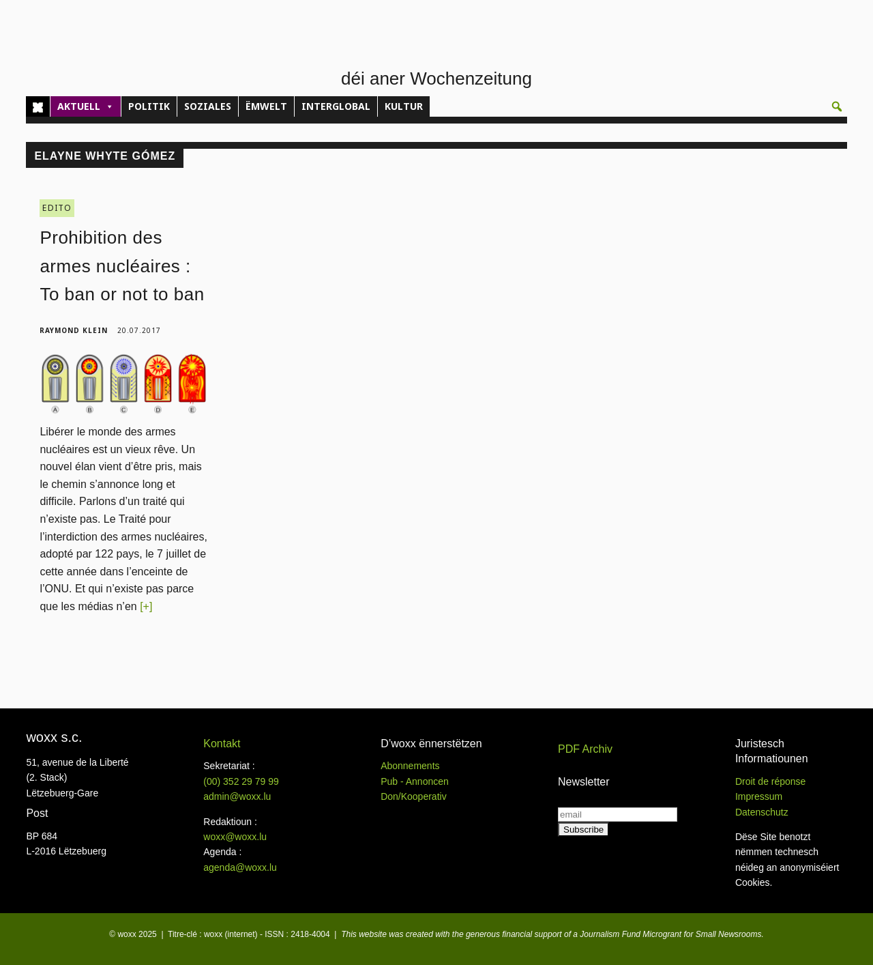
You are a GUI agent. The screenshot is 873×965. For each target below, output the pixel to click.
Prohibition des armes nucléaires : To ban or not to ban (122, 265)
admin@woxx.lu (237, 796)
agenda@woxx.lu (240, 867)
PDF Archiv (585, 749)
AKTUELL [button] (85, 106)
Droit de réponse (770, 781)
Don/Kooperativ (414, 796)
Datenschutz (761, 812)
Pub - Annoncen (415, 781)
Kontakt (221, 743)
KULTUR (404, 106)
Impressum (758, 796)
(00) (241, 781)
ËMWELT (266, 106)
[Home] (38, 106)
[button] (837, 106)
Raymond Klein (74, 330)
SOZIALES (207, 106)
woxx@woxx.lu (235, 836)
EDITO (57, 208)
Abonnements (410, 765)
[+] (146, 606)
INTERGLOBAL (335, 106)
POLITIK (149, 106)
